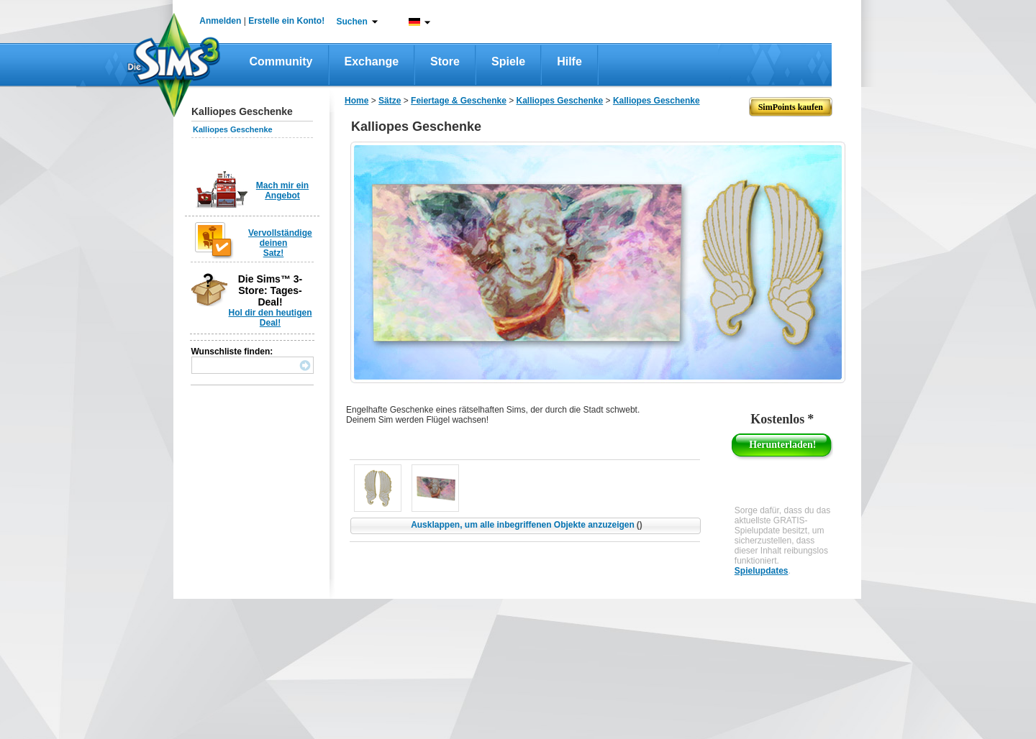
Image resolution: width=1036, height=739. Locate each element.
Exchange (372, 61)
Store (445, 61)
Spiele (508, 61)
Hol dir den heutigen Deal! (270, 318)
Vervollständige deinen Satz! (280, 243)
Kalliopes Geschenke (233, 129)
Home (356, 101)
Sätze (389, 101)
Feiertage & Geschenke (458, 101)
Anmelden (220, 21)
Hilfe (569, 61)
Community (281, 61)
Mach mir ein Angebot (282, 190)
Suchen (352, 22)
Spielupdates (762, 571)
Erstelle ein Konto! (286, 21)
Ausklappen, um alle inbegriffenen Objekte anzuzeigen (526, 525)
